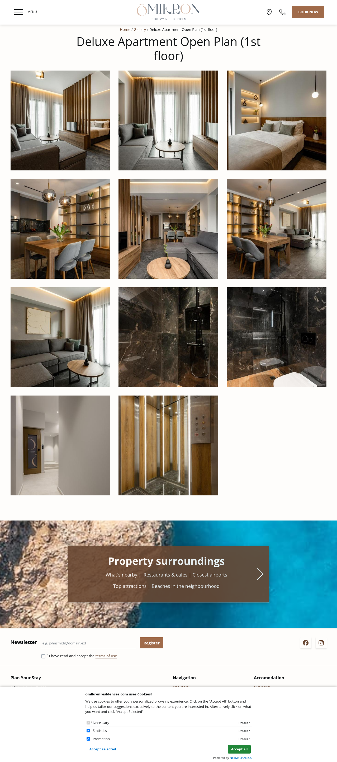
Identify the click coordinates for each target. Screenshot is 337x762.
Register (152, 642)
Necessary (101, 722)
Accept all (239, 749)
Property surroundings (166, 561)
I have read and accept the (83, 655)
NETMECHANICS (241, 758)
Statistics (100, 730)
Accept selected (102, 749)
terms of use (106, 655)
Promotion (101, 738)
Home (125, 29)
